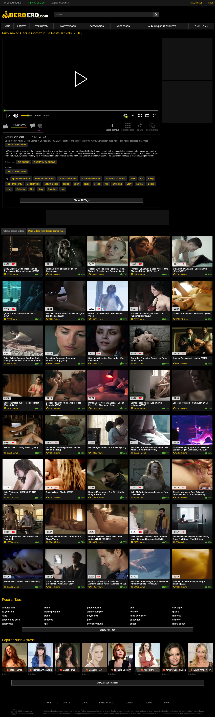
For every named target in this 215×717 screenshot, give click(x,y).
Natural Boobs (51, 184)
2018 (133, 178)
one (62, 189)
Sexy (40, 189)
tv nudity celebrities (90, 178)
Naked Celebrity (14, 184)
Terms (149, 703)
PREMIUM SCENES (36, 3)
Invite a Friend (106, 703)
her (106, 184)
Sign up (66, 703)
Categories (97, 26)
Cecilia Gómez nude (16, 145)
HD (141, 178)
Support (130, 703)
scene (97, 184)
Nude (86, 184)
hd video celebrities (44, 178)
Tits (32, 189)
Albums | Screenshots (162, 26)
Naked (66, 184)
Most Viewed (68, 26)
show (76, 184)
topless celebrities (68, 178)
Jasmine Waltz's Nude (60, 3)
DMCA (166, 703)
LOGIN (211, 3)
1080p (151, 178)
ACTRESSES (123, 26)
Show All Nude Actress (107, 683)
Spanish (52, 189)
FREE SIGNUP (196, 3)
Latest (21, 26)
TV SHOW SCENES (12, 3)
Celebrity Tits (33, 184)
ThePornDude (201, 26)
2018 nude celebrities (115, 178)
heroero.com (28, 711)
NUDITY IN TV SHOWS (44, 162)
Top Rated (41, 26)
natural (139, 184)
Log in (85, 703)
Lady (129, 184)
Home (7, 26)
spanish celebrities (21, 178)
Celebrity (20, 189)
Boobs (151, 184)
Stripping (117, 184)
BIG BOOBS (23, 162)
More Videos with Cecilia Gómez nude (46, 231)
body (9, 189)
